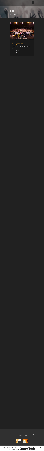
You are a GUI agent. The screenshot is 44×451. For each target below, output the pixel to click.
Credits (26, 434)
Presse (25, 435)
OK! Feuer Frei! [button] (25, 449)
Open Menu (33, 2)
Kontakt (20, 435)
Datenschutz (20, 434)
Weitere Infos (32, 449)
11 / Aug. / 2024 (15, 42)
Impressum (13, 434)
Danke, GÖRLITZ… (18, 44)
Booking (32, 434)
